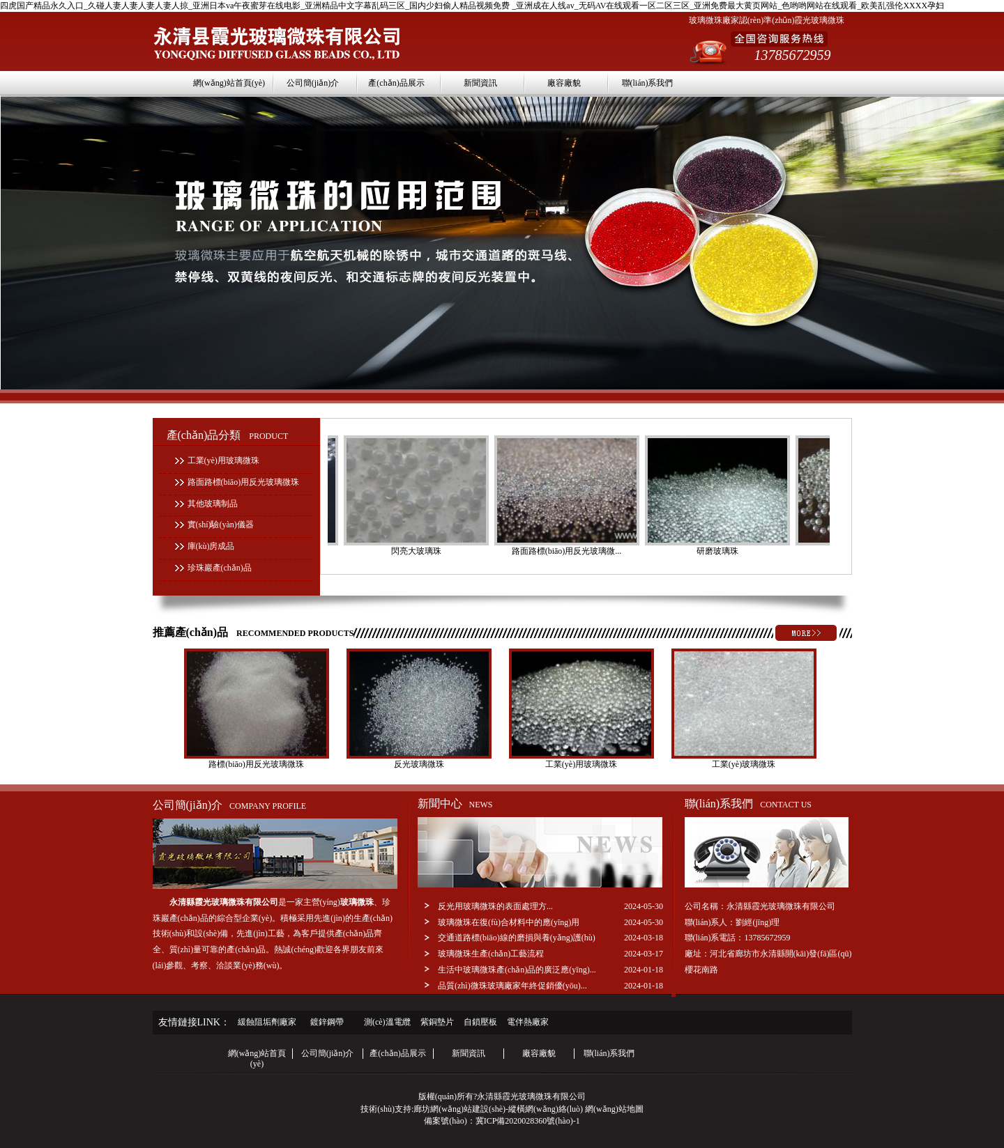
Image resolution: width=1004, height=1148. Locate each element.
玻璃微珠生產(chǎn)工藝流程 (491, 954)
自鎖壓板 (480, 1022)
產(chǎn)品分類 (228, 435)
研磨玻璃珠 (719, 551)
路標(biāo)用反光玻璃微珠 (256, 764)
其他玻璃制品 (213, 504)
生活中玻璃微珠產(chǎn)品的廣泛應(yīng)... (517, 970)
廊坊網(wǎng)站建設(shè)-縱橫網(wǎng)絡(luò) (498, 1109)
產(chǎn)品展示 (396, 83)
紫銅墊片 (437, 1022)
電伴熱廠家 (528, 1022)
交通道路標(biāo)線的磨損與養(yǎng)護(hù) (516, 938)
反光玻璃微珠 (419, 764)
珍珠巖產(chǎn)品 (220, 568)
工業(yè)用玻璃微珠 (223, 460)
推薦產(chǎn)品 (253, 632)
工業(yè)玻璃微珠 (743, 764)
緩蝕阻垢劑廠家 (267, 1022)
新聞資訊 (480, 83)
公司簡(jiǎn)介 (313, 83)
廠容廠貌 (564, 83)
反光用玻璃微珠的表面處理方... (495, 906)
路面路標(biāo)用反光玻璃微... (569, 551)
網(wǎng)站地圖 (614, 1109)
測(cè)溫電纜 (387, 1022)
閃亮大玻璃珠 (418, 551)
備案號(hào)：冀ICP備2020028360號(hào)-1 (501, 1121)
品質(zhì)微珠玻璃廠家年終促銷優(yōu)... (512, 986)
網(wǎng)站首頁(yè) (229, 83)
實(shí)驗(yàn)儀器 (221, 524)
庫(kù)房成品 (211, 546)
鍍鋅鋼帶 (327, 1022)
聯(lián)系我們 (648, 83)
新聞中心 (455, 803)
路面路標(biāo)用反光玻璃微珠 (244, 482)
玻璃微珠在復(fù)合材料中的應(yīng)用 (508, 922)
